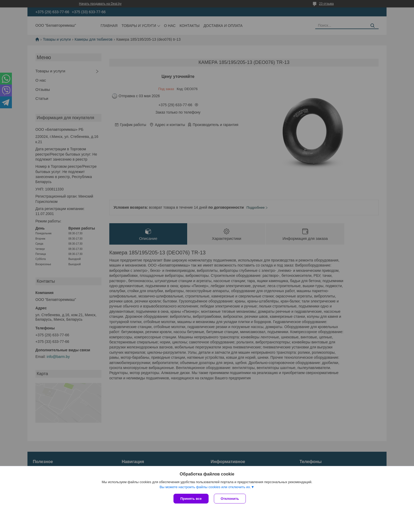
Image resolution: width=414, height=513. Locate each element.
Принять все (191, 499)
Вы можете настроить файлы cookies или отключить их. (205, 487)
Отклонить (230, 499)
